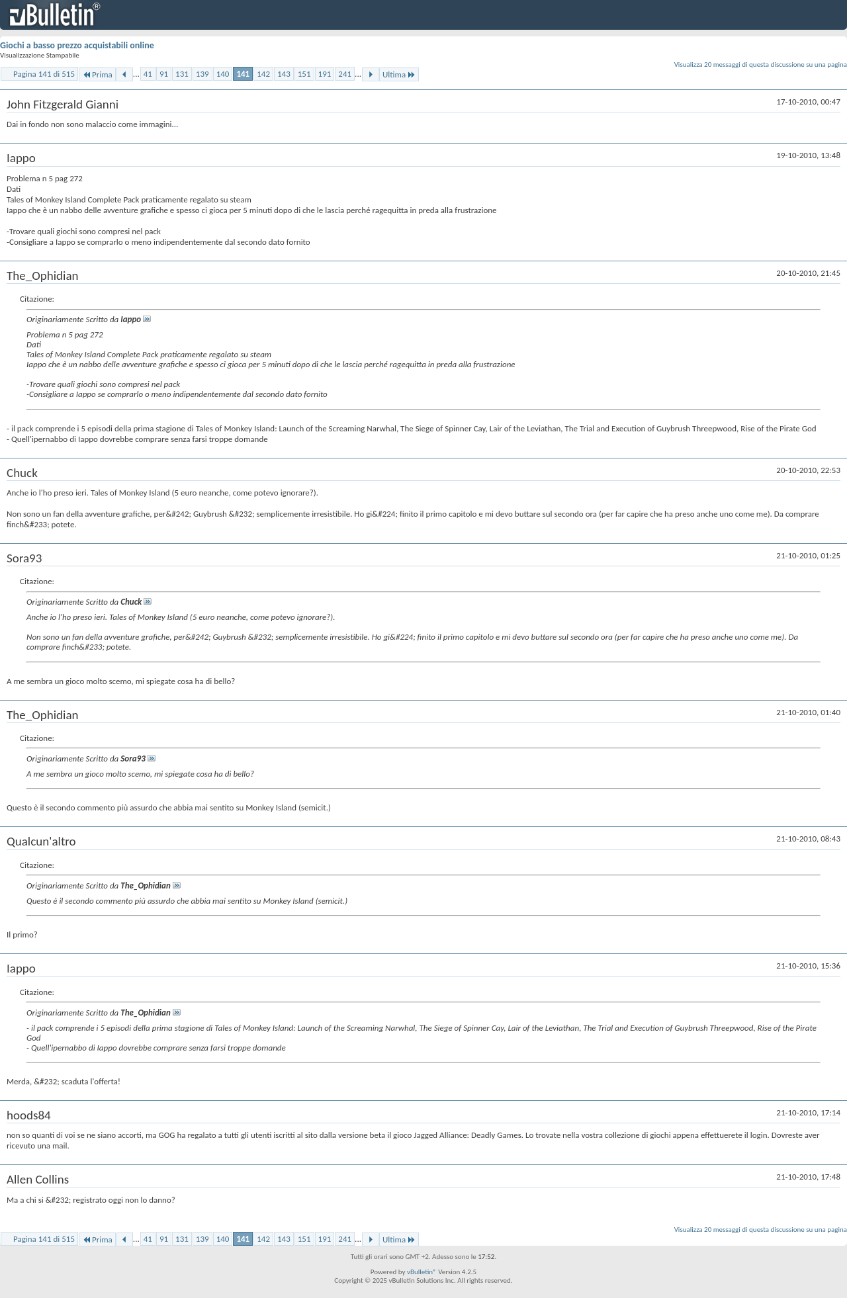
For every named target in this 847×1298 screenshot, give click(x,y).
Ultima (399, 74)
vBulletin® (422, 1272)
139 (202, 74)
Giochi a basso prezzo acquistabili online (77, 45)
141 (242, 74)
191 (325, 74)
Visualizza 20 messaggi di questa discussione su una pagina (760, 64)
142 (263, 74)
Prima (97, 74)
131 (182, 74)
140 (223, 74)
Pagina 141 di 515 (44, 74)
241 (344, 74)
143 (283, 74)
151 (304, 74)
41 (148, 74)
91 (163, 74)
